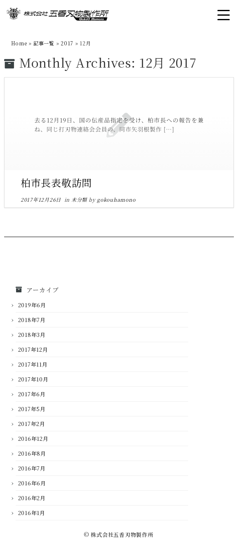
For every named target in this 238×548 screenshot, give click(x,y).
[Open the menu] (223, 15)
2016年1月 (31, 513)
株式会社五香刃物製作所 (122, 535)
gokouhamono (116, 199)
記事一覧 (43, 43)
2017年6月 (32, 394)
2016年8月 (32, 453)
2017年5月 (32, 409)
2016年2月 (32, 498)
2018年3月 (32, 335)
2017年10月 (33, 379)
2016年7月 (32, 468)
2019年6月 (32, 305)
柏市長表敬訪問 (56, 182)
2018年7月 (32, 320)
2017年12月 (33, 349)
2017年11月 (33, 364)
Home (19, 43)
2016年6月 (32, 483)
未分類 (80, 199)
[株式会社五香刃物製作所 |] (57, 15)
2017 (67, 43)
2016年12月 (33, 438)
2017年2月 (31, 424)
